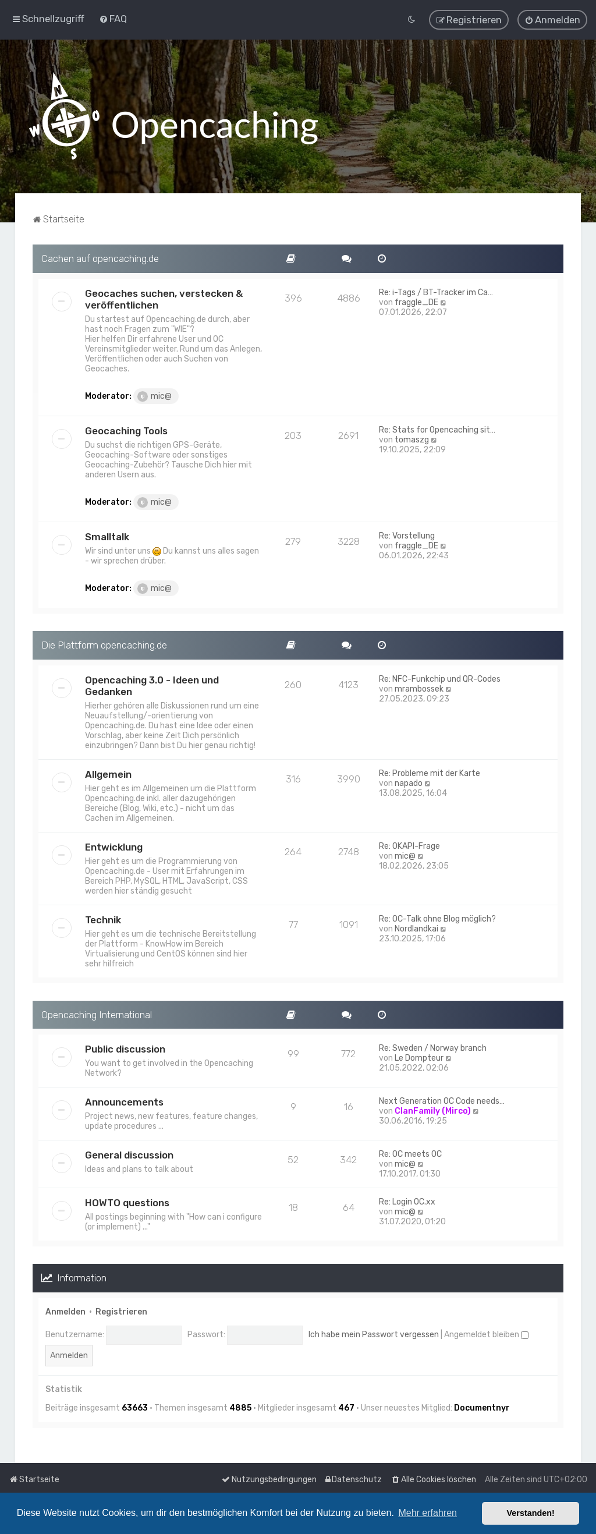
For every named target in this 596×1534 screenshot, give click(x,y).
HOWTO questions (127, 1203)
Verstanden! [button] (531, 1513)
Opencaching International (96, 1014)
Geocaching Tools (126, 430)
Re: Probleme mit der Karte (429, 773)
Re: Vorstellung (407, 535)
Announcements (124, 1102)
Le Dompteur (419, 1058)
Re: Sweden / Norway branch (433, 1048)
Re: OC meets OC (410, 1154)
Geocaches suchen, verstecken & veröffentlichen (164, 298)
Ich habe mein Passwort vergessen (373, 1335)
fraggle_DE (416, 302)
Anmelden (65, 1311)
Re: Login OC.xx (407, 1202)
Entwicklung (114, 846)
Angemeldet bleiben (486, 1335)
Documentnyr (482, 1407)
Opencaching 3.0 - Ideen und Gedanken (152, 685)
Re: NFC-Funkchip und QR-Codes (440, 678)
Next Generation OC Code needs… (442, 1101)
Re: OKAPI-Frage (409, 846)
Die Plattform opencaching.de (104, 644)
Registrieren (121, 1311)
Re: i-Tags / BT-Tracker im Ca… (436, 292)
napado (409, 783)
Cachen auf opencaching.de (100, 258)
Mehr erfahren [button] (427, 1513)
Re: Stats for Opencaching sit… (437, 429)
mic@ (154, 396)
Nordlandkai (416, 928)
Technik (103, 919)
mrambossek (419, 688)
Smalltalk (107, 536)
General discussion (129, 1155)
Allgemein (108, 774)
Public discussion (125, 1049)
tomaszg (412, 439)
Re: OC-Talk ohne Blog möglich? (437, 918)
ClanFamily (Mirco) (433, 1111)
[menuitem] (113, 18)
